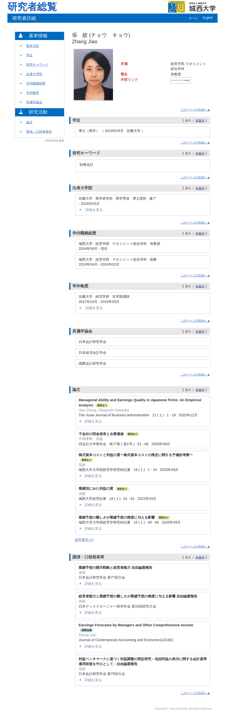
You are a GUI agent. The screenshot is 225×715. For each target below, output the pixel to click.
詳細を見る (91, 210)
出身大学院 (34, 74)
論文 (29, 122)
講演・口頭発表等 (39, 131)
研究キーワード (37, 64)
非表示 (200, 120)
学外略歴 (32, 93)
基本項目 (32, 46)
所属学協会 (34, 102)
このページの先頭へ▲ (195, 109)
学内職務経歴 (35, 83)
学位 (29, 55)
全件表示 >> (84, 540)
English (208, 18)
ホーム (193, 18)
